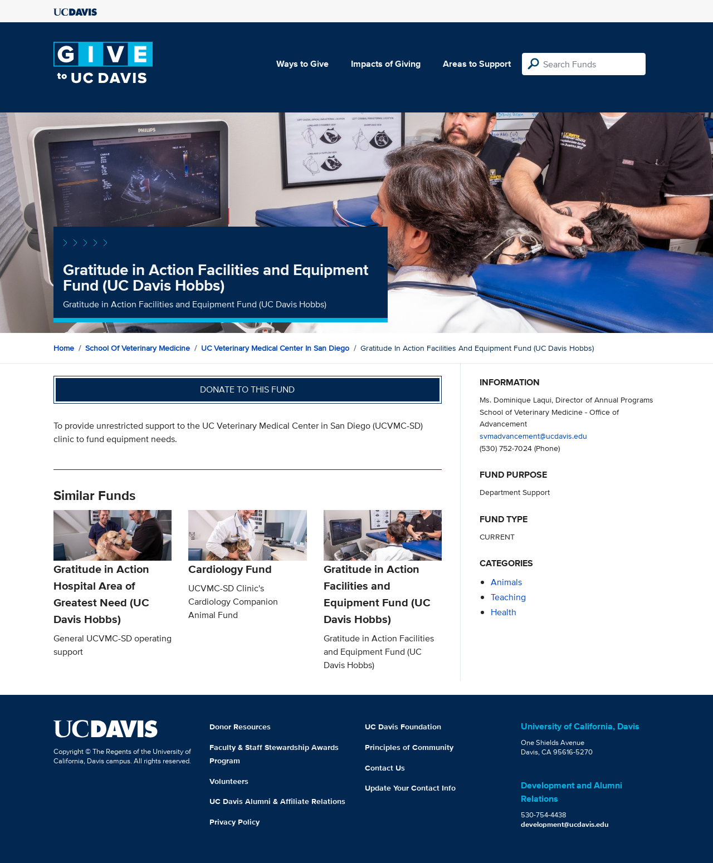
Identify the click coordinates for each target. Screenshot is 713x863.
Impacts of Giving (386, 63)
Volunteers (228, 781)
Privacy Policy (234, 821)
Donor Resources (240, 726)
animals (506, 582)
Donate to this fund (247, 389)
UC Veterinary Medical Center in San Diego (275, 348)
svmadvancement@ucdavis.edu (533, 436)
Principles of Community (409, 747)
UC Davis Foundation (403, 726)
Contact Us (385, 767)
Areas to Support (477, 63)
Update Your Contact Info (410, 787)
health (503, 612)
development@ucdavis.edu (565, 824)
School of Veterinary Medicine (137, 348)
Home (63, 348)
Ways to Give (302, 63)
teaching (508, 597)
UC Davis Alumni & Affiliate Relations (277, 801)
